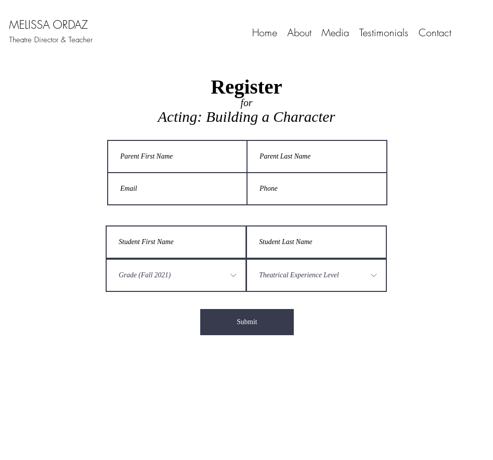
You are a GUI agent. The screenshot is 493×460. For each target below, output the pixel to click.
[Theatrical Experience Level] (316, 275)
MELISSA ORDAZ (48, 24)
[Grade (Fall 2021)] (176, 275)
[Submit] (247, 322)
